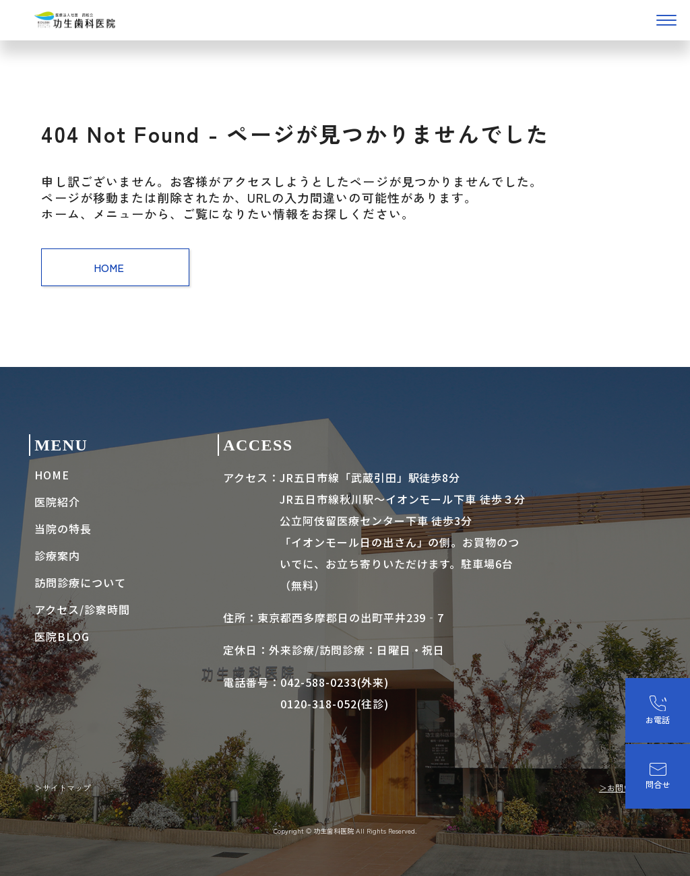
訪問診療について (80, 582)
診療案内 (57, 555)
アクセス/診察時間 (82, 609)
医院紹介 (57, 502)
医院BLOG (62, 636)
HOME (116, 267)
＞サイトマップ (62, 787)
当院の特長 (63, 528)
